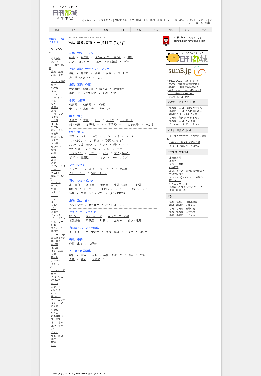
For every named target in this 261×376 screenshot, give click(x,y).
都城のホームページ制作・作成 (184, 90)
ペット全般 (76, 204)
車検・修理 (57, 326)
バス (72, 61)
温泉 (130, 57)
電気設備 (74, 220)
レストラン (57, 192)
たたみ (54, 313)
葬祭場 (149, 124)
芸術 (138, 20)
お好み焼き (86, 144)
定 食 (54, 159)
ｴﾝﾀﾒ (171, 30)
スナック (56, 215)
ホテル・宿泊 (58, 81)
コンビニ (56, 94)
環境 (130, 255)
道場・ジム (57, 137)
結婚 (53, 150)
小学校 (54, 124)
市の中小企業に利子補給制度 (184, 145)
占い (53, 293)
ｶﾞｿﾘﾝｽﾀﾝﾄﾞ (57, 97)
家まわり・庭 (94, 216)
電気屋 (54, 247)
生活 (83, 255)
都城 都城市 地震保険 (182, 208)
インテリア (57, 303)
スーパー (56, 261)
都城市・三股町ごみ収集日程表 (185, 111)
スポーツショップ (91, 193)
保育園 (54, 117)
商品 (138, 30)
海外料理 (74, 149)
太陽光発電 (175, 157)
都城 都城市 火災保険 (182, 205)
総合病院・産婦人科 (81, 89)
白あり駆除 (57, 316)
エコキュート (176, 161)
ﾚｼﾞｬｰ (167, 20)
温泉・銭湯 (57, 71)
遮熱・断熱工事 (177, 190)
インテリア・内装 (118, 216)
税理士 (54, 339)
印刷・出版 (57, 335)
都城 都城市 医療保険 (182, 211)
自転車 (54, 332)
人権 (72, 259)
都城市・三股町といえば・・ (184, 120)
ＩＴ (122, 30)
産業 (83, 259)
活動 (94, 255)
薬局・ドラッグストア (83, 93)
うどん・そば (58, 166)
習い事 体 (56, 146)
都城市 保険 (121, 20)
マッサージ (126, 120)
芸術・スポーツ (112, 255)
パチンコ (56, 290)
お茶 (53, 254)
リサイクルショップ (135, 189)
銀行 (53, 85)
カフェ (54, 195)
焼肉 (72, 136)
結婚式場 (133, 124)
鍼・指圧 (74, 124)
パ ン (54, 198)
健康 (159, 20)
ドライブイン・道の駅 (108, 57)
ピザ (53, 208)
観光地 (54, 62)
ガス (53, 101)
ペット (54, 283)
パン (105, 153)
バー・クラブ (58, 218)
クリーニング (58, 234)
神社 (53, 345)
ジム (97, 120)
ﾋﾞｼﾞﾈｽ (154, 30)
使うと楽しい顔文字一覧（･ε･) (185, 124)
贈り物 (54, 257)
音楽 (131, 20)
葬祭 (53, 153)
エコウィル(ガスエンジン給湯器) (186, 177)
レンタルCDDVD (115, 193)
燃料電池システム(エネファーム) (186, 187)
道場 (86, 120)
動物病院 (118, 89)
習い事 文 (56, 143)
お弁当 (54, 205)
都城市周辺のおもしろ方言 (183, 114)
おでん (73, 144)
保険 (53, 91)
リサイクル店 (58, 270)
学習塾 (54, 133)
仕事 (195, 23)
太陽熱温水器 (176, 174)
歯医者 (54, 107)
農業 (57, 30)
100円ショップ (108, 189)
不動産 (54, 306)
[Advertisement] (146, 8)
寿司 (94, 136)
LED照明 (173, 167)
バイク (54, 329)
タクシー (84, 61)
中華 (53, 189)
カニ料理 (56, 173)
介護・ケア (57, 114)
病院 (53, 104)
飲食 (106, 30)
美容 (152, 20)
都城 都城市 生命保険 (182, 215)
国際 (142, 255)
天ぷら (54, 186)
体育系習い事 (113, 124)
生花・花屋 (57, 251)
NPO (53, 342)
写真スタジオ (58, 238)
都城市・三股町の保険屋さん (183, 87)
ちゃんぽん (76, 140)
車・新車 (56, 319)
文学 (145, 20)
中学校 (54, 127)
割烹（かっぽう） (116, 140)
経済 (187, 30)
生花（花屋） (122, 184)
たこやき (56, 182)
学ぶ (204, 30)
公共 (72, 57)
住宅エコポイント (178, 183)
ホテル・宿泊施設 (106, 61)
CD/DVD (55, 280)
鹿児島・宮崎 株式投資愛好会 (183, 84)
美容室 (54, 231)
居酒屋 (54, 212)
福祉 (72, 255)
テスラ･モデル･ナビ (178, 97)
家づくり (56, 296)
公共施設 (56, 58)
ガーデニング (58, 300)
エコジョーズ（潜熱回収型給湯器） (188, 170)
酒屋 (53, 274)
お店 (174, 20)
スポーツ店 (57, 277)
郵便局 (54, 88)
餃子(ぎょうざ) (120, 144)
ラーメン (56, 169)
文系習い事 (92, 124)
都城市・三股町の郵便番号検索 (185, 107)
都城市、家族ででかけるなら (184, 117)
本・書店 (56, 241)
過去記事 (205, 23)
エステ (54, 140)
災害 (73, 30)
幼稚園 (54, 120)
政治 (90, 30)
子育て (96, 259)
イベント (191, 20)
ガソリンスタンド (80, 77)
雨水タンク (175, 180)
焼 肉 (54, 156)
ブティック (57, 228)
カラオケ (56, 286)
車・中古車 (57, 322)
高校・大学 (57, 130)
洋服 (53, 225)
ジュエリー (57, 221)
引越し (54, 309)
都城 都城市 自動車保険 (183, 202)
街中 (181, 20)
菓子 (53, 202)
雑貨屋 (54, 244)
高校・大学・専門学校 (96, 108)
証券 (97, 73)
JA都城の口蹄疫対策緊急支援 (184, 142)
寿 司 (54, 163)
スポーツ (202, 20)
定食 (83, 136)
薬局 (53, 110)
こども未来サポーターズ (181, 93)
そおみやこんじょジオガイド (97, 20)
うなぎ (103, 144)
